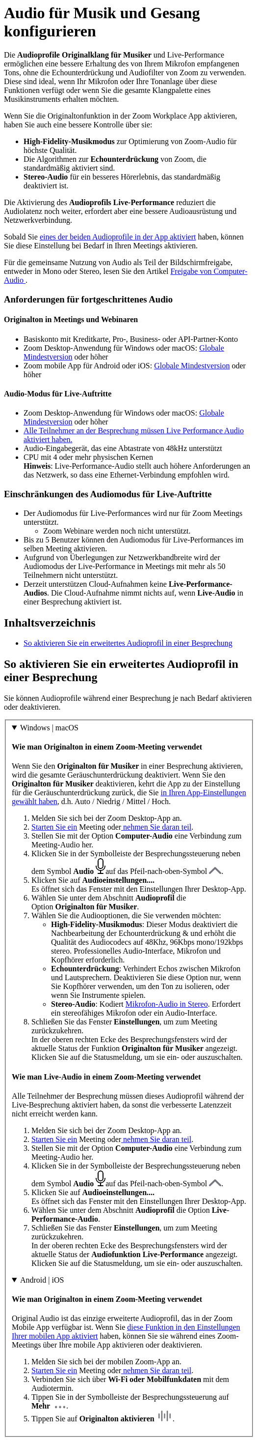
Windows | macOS (49, 727)
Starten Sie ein (54, 827)
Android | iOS (42, 1280)
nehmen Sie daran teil (156, 827)
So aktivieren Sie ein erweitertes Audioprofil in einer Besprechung (128, 643)
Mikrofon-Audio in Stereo (167, 1004)
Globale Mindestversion (192, 365)
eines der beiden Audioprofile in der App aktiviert (118, 237)
